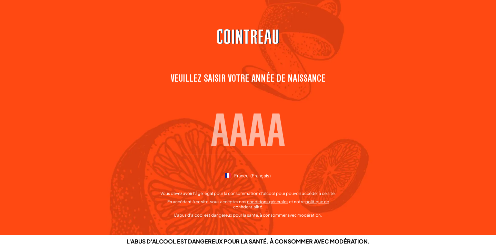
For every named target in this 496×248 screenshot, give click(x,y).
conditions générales (267, 201)
